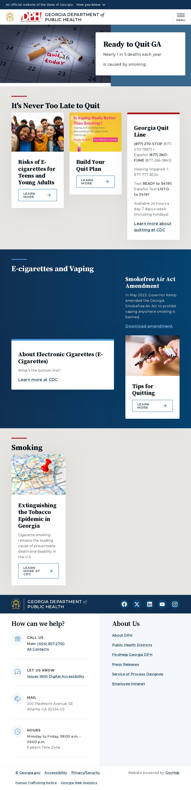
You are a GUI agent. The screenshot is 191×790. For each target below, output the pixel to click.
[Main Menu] (179, 17)
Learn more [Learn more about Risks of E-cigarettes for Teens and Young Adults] (37, 195)
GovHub (172, 773)
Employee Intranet (128, 684)
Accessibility (56, 773)
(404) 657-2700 (51, 644)
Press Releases (125, 664)
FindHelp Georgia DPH (132, 655)
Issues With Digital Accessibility (55, 676)
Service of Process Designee (137, 674)
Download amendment (149, 326)
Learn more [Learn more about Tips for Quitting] (152, 405)
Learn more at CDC (37, 379)
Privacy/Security (85, 773)
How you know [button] (88, 4)
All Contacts (38, 649)
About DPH (122, 635)
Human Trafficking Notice (36, 783)
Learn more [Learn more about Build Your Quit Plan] (95, 181)
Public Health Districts (132, 645)
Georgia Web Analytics (79, 783)
